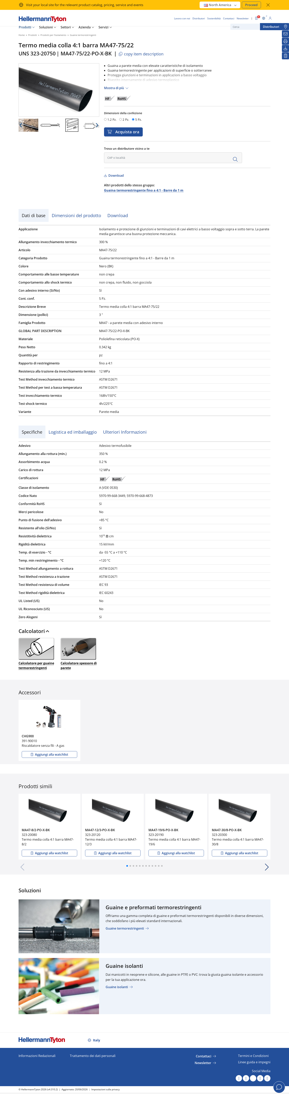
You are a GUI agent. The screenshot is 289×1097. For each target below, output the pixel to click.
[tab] (144, 632)
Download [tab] (117, 215)
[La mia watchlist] (285, 55)
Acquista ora (126, 131)
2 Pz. (126, 119)
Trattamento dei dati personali (92, 1056)
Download (116, 175)
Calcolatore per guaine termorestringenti (36, 653)
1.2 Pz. (111, 119)
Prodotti (25, 27)
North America (220, 5)
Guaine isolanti (117, 987)
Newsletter (203, 1063)
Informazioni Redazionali (37, 1056)
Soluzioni (46, 27)
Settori (66, 27)
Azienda (85, 27)
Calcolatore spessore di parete (79, 653)
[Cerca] (250, 27)
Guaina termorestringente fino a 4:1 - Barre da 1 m (143, 190)
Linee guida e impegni (254, 1062)
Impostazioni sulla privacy (105, 1089)
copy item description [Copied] (140, 54)
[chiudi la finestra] (268, 5)
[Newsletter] (285, 33)
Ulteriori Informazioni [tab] (125, 432)
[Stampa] (285, 41)
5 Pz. (138, 119)
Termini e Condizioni (253, 1056)
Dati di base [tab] (33, 215)
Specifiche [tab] (32, 432)
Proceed (251, 5)
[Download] (285, 48)
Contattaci (203, 1056)
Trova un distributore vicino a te (127, 148)
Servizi (103, 27)
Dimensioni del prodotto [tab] (76, 215)
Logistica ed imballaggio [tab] (73, 432)
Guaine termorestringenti (125, 928)
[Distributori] (285, 26)
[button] (127, 866)
